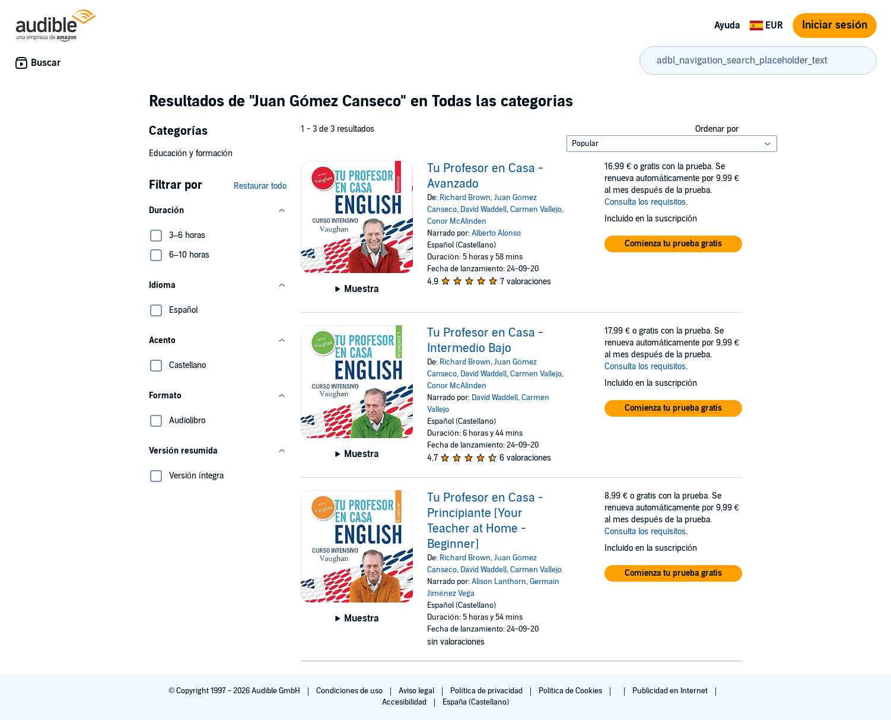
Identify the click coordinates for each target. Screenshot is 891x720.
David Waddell (483, 209)
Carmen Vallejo (536, 209)
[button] (218, 211)
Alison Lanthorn (499, 581)
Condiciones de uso (350, 691)
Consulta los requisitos (645, 202)
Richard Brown (465, 197)
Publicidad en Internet (670, 691)
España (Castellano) (476, 702)
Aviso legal (417, 691)
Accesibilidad (405, 702)
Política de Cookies (571, 691)
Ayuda (727, 25)
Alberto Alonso (496, 233)
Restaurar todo (260, 186)
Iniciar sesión (834, 25)
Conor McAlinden (456, 221)
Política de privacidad (487, 691)
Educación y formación (191, 153)
